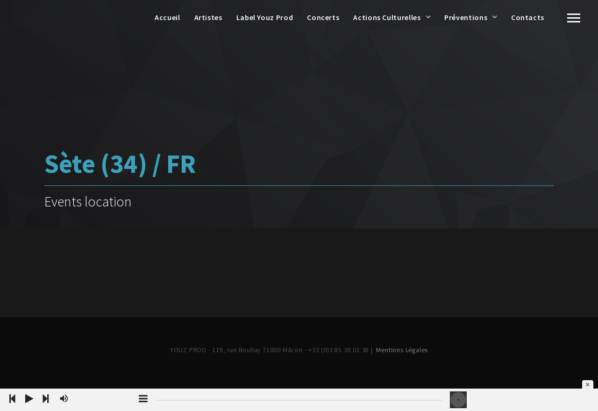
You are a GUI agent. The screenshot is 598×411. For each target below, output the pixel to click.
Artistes (208, 17)
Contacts (527, 17)
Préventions (465, 17)
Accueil (167, 17)
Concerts (323, 17)
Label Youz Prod (264, 17)
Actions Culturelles (386, 17)
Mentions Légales (402, 350)
